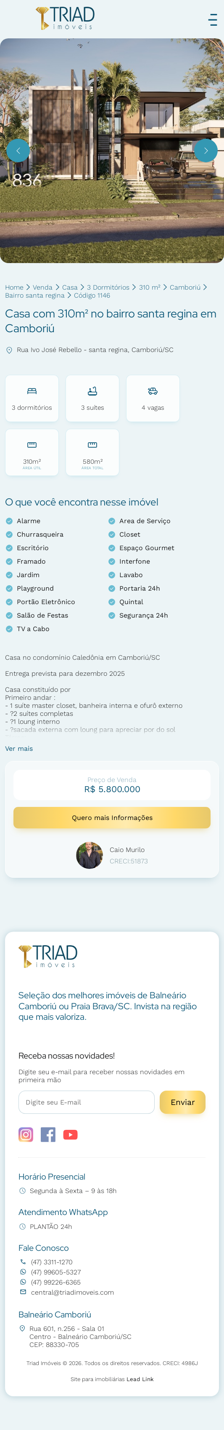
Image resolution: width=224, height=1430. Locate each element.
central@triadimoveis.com (66, 1292)
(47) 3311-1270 (45, 1262)
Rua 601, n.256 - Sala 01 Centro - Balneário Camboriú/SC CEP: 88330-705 (75, 1337)
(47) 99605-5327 (49, 1272)
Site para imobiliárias (112, 1379)
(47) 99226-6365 (49, 1282)
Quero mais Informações (112, 818)
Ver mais (19, 749)
